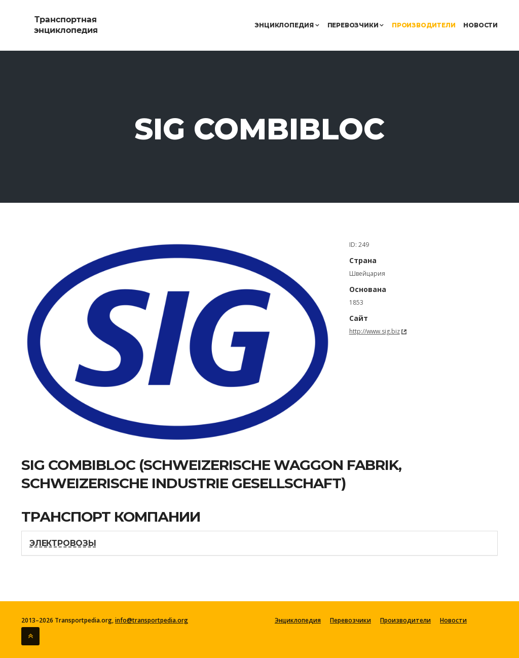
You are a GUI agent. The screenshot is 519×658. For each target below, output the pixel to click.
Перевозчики (355, 25)
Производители (423, 25)
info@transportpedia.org (151, 620)
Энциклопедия (286, 25)
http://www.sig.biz (374, 331)
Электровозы (62, 543)
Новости (480, 25)
